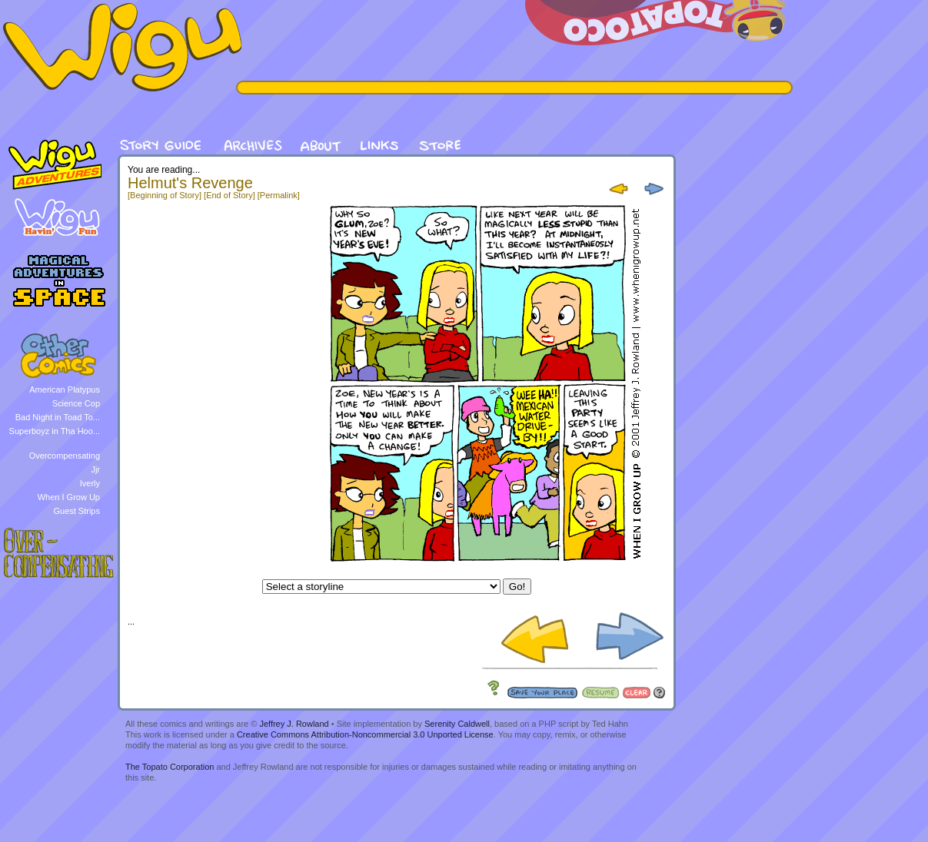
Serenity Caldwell (457, 723)
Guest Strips (76, 510)
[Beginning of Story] (164, 195)
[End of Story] (229, 195)
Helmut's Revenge (190, 182)
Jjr (95, 469)
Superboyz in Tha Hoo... (54, 431)
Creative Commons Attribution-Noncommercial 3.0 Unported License (365, 734)
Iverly (90, 483)
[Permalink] (279, 195)
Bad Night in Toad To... (57, 417)
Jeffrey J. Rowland (293, 723)
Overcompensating (64, 455)
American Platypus (64, 389)
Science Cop (76, 403)
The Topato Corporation (169, 766)
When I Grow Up (69, 497)
